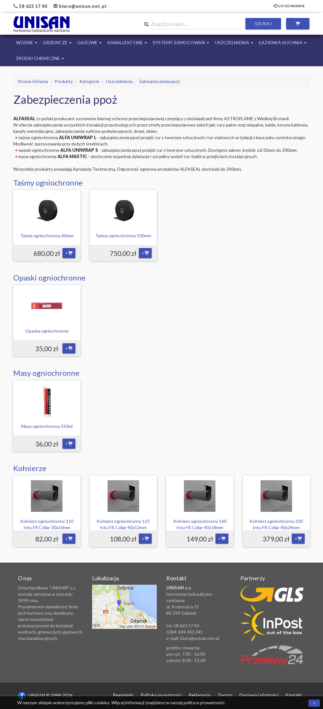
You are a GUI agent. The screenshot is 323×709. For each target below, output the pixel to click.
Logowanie (289, 5)
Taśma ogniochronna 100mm (123, 235)
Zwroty (225, 695)
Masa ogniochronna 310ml (47, 426)
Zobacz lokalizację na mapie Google (124, 607)
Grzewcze (57, 42)
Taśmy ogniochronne (48, 182)
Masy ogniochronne (46, 372)
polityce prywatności (204, 702)
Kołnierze (29, 468)
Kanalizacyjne (127, 42)
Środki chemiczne (40, 58)
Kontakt (293, 695)
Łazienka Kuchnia (283, 42)
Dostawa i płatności (258, 695)
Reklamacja (199, 695)
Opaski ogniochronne (49, 277)
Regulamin (123, 695)
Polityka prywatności (161, 695)
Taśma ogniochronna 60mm (46, 235)
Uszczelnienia (234, 42)
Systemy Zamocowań (181, 42)
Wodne (26, 42)
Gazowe (89, 42)
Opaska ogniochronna (46, 331)
